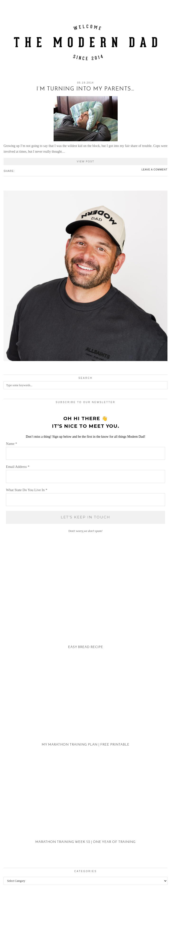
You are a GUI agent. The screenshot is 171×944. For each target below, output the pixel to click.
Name (11, 444)
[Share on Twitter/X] (19, 171)
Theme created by (147, 934)
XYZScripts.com (106, 941)
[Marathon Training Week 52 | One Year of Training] (85, 808)
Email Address (17, 467)
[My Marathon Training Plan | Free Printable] (85, 710)
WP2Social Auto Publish (69, 941)
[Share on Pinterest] (21, 171)
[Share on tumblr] (24, 171)
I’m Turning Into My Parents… (85, 89)
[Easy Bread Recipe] (85, 613)
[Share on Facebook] (17, 171)
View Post (85, 161)
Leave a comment (154, 169)
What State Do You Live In (26, 490)
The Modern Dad (29, 930)
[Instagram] (10, 914)
